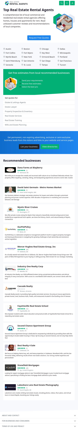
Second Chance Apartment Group (34, 325)
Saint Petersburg (13, 61)
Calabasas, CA (24, 350)
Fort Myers (28, 53)
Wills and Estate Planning (15, 125)
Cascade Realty (25, 286)
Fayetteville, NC (25, 311)
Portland (63, 57)
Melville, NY (23, 271)
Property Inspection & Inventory (18, 111)
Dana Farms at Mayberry (29, 167)
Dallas (62, 49)
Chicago (45, 49)
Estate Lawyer (11, 107)
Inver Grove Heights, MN (28, 192)
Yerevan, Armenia (25, 291)
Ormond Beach (48, 57)
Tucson (63, 65)
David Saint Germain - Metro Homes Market (39, 187)
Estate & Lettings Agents (15, 102)
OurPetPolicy (24, 227)
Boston (27, 49)
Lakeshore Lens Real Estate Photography (38, 385)
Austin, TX (23, 331)
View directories (49, 146)
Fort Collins (10, 53)
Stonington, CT (25, 212)
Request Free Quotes (39, 37)
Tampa (45, 65)
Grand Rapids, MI (25, 390)
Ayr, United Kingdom (26, 370)
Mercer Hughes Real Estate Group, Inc (36, 246)
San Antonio (29, 61)
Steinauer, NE (24, 173)
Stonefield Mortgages (28, 365)
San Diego (46, 61)
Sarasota (9, 65)
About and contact (10, 415)
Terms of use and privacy (13, 426)
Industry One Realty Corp (30, 266)
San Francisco (66, 61)
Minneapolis (65, 53)
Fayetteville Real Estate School (32, 306)
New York (28, 57)
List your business (29, 146)
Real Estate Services (13, 116)
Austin (8, 49)
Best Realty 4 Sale (26, 345)
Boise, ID (23, 232)
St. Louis (27, 65)
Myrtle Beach (11, 57)
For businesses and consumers (15, 421)
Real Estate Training (13, 120)
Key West (46, 53)
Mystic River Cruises (27, 207)
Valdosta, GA (24, 252)
